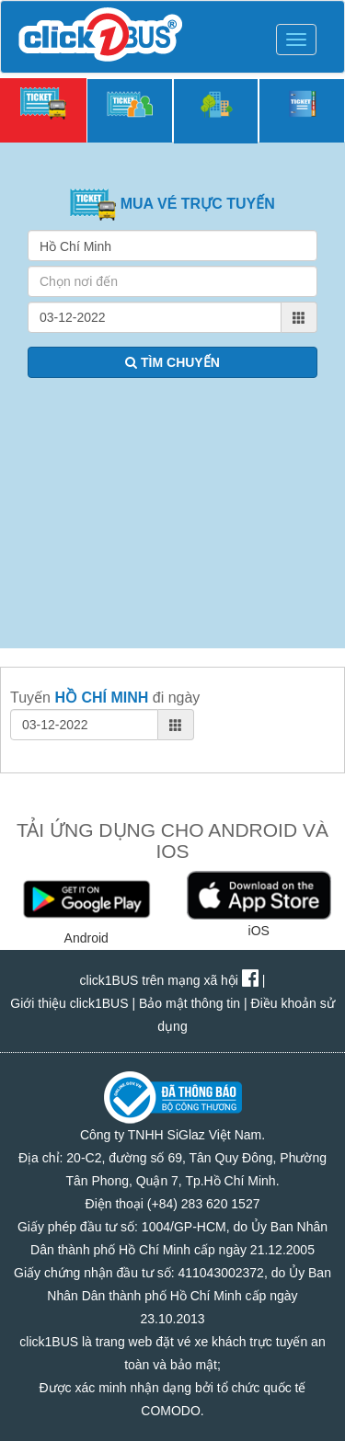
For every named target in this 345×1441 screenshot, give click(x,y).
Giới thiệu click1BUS (69, 1003)
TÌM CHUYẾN (172, 362)
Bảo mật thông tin (189, 1003)
